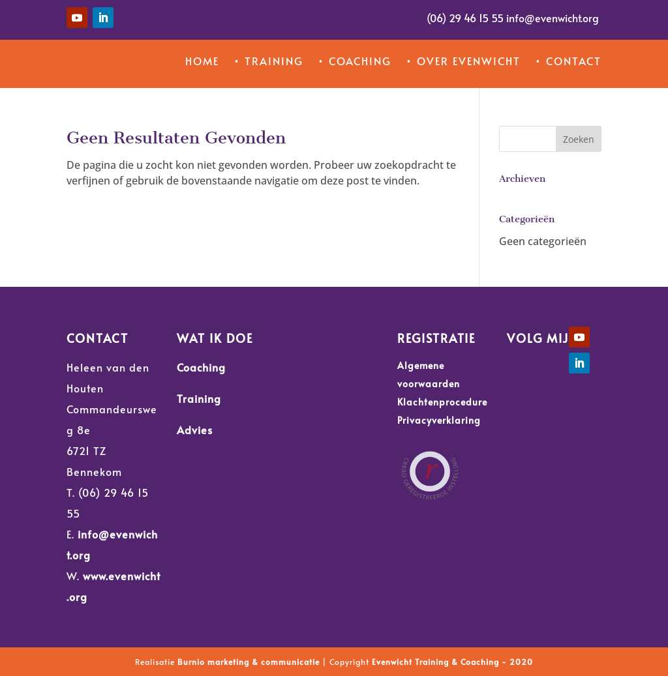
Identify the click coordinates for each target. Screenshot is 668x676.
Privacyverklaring (439, 420)
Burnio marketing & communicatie (248, 661)
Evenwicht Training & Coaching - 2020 (452, 661)
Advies (195, 429)
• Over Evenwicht (463, 60)
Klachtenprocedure (442, 402)
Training (199, 398)
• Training (268, 60)
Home (202, 60)
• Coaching (354, 60)
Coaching (201, 367)
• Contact (568, 60)
